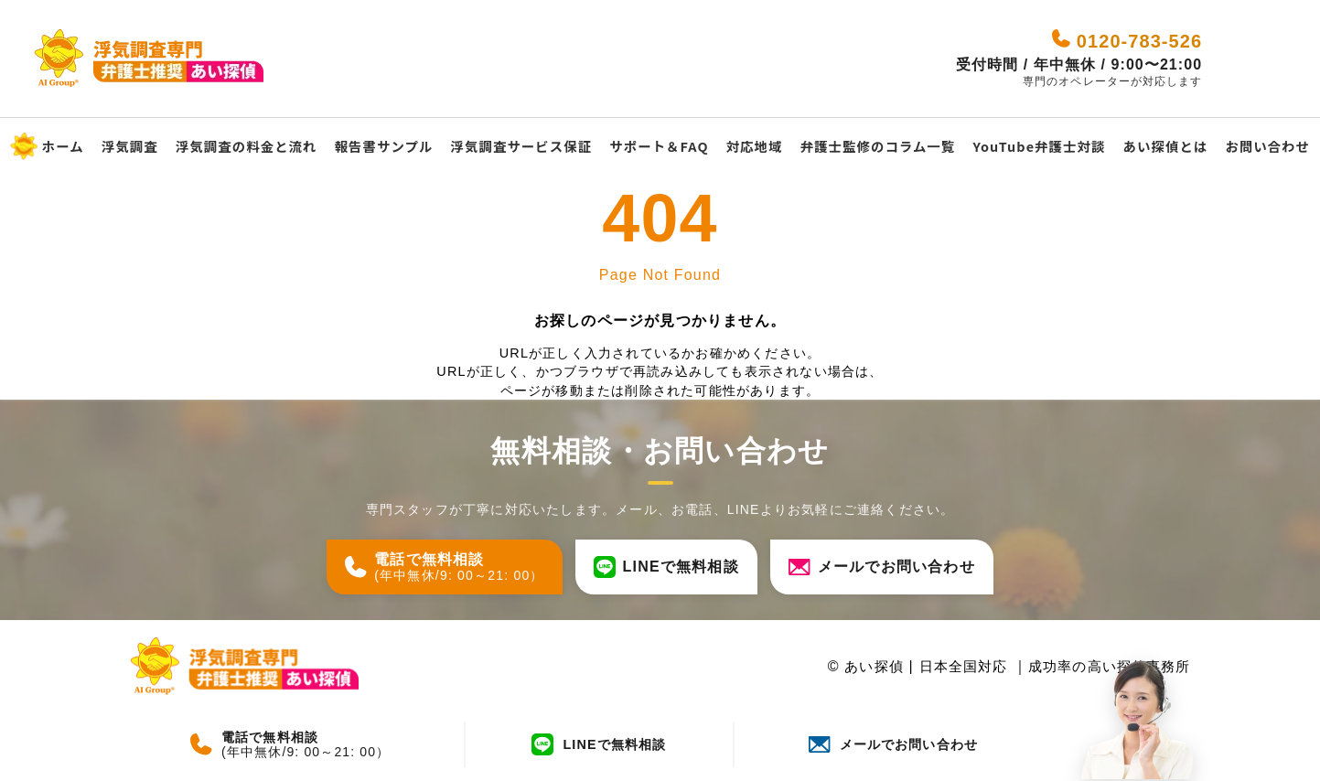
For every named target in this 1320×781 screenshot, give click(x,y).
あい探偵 (855, 666)
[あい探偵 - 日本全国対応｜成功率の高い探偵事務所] (239, 59)
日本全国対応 (952, 666)
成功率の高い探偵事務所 (1103, 666)
